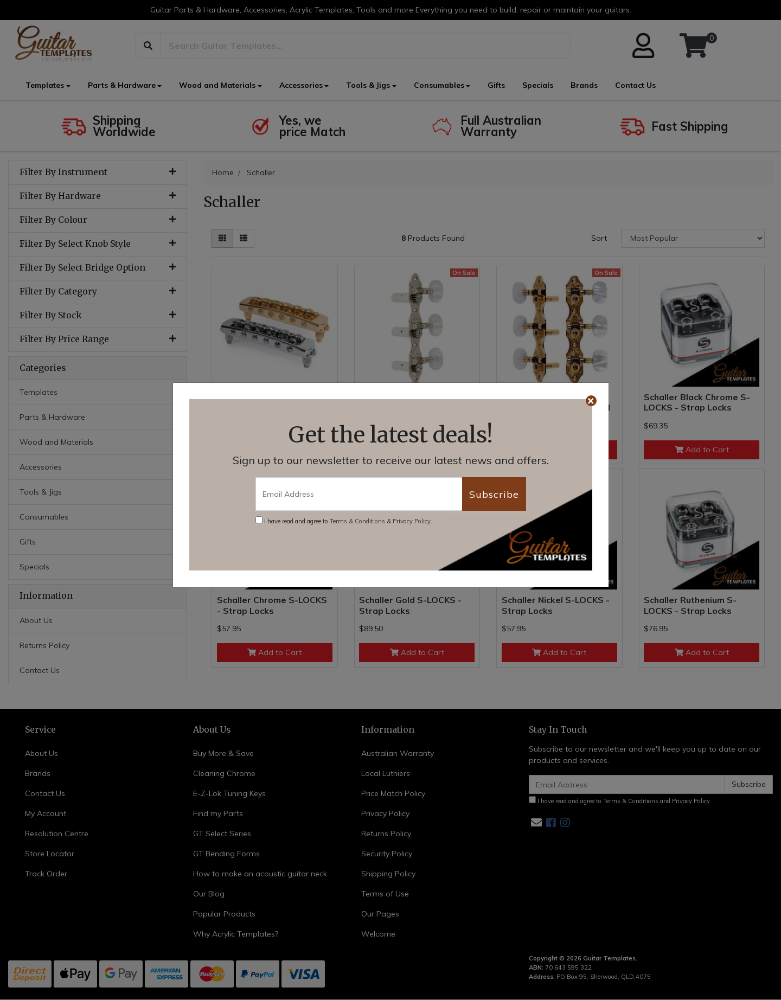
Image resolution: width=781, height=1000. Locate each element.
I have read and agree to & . (343, 520)
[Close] (591, 400)
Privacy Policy (412, 521)
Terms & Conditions (357, 521)
